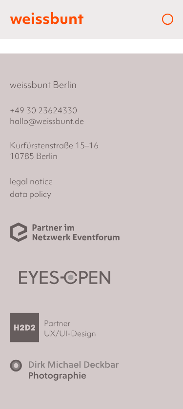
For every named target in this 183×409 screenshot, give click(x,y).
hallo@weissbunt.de (47, 120)
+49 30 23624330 (43, 110)
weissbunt (47, 18)
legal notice (31, 181)
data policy (30, 193)
